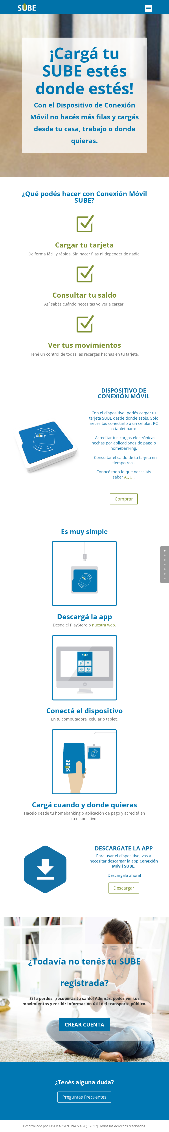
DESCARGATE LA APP (124, 848)
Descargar (123, 888)
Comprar (124, 499)
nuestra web (103, 625)
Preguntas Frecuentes (84, 1097)
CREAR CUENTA (84, 1024)
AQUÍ (129, 477)
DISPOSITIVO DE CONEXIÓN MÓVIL (124, 393)
